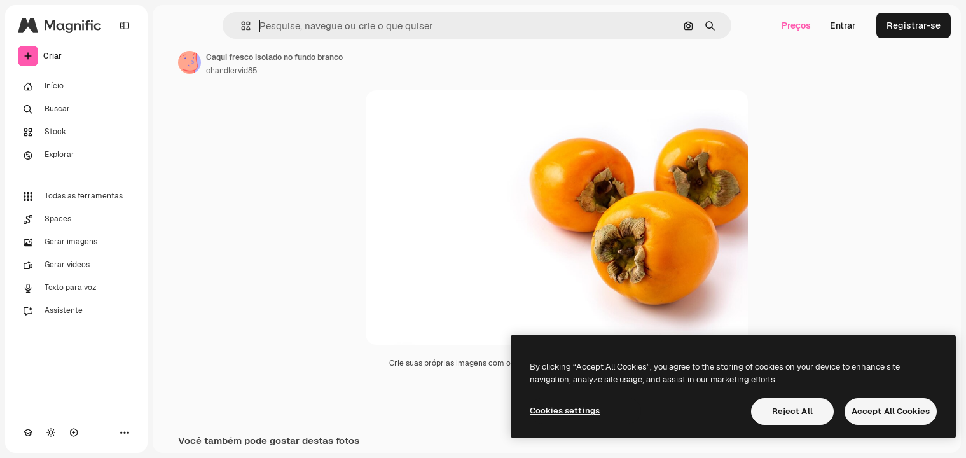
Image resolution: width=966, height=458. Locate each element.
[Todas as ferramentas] (76, 196)
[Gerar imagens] (76, 242)
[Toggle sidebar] (124, 25)
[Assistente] (76, 311)
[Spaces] (76, 219)
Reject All (792, 411)
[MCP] (74, 432)
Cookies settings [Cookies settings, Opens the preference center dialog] (565, 410)
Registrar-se (914, 25)
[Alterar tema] (51, 432)
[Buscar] (76, 109)
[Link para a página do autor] (189, 62)
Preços (796, 25)
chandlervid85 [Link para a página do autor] (232, 71)
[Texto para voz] (76, 288)
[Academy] (28, 432)
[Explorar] (76, 155)
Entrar (843, 25)
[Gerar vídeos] (76, 265)
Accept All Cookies (891, 411)
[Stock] (76, 132)
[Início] (76, 86)
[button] (240, 26)
